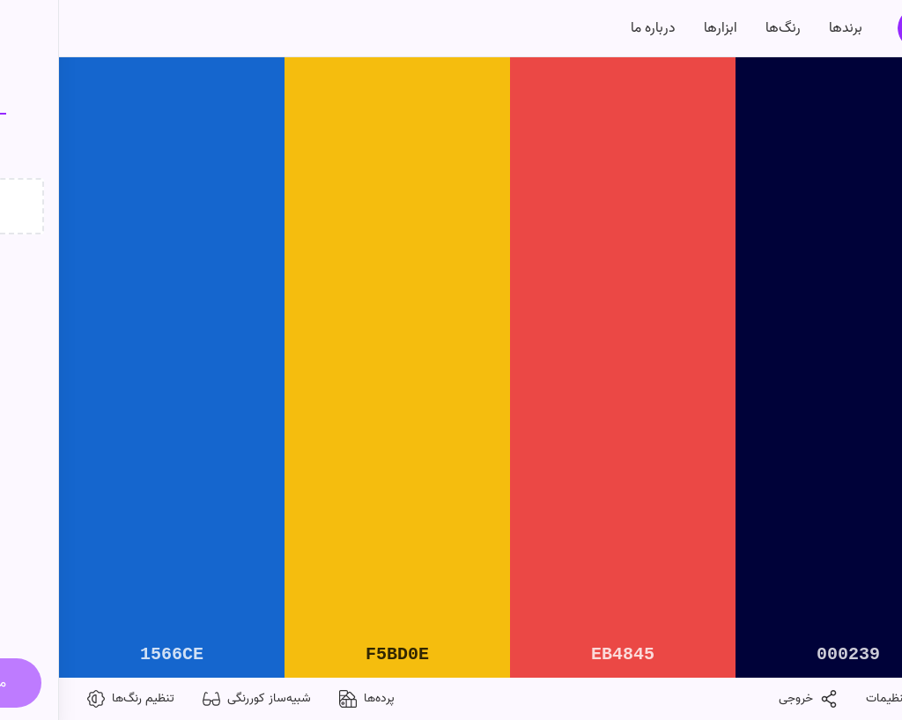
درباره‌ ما (594, 28)
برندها (786, 28)
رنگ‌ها (724, 28)
